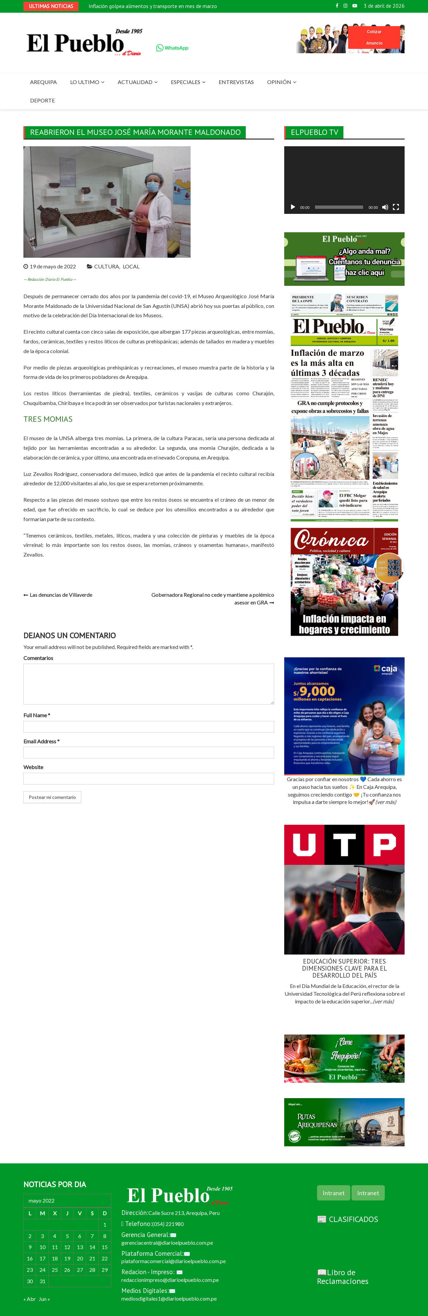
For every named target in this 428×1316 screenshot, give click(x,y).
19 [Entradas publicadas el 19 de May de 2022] (67, 1258)
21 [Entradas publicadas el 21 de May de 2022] (92, 1258)
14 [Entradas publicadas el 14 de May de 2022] (92, 1247)
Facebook (337, 6)
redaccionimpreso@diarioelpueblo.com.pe (170, 1280)
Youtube (354, 6)
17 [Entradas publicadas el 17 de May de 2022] (42, 1258)
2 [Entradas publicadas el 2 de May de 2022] (29, 1236)
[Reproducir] (293, 207)
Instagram (345, 6)
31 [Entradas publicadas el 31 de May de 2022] (42, 1281)
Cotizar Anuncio (374, 37)
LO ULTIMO (84, 82)
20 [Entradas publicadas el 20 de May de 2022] (80, 1258)
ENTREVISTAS (236, 82)
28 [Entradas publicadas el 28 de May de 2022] (92, 1269)
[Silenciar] (385, 207)
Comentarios (38, 658)
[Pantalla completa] (396, 207)
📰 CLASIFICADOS (347, 1219)
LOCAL (131, 266)
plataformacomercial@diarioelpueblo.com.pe (173, 1261)
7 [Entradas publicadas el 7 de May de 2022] (92, 1236)
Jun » (44, 1299)
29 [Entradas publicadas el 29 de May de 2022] (105, 1269)
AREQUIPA (43, 82)
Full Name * (36, 715)
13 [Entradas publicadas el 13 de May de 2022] (80, 1247)
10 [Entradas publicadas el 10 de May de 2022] (42, 1247)
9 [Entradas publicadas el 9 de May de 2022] (29, 1247)
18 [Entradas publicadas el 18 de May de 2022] (55, 1258)
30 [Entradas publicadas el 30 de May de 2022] (30, 1281)
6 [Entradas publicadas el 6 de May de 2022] (79, 1236)
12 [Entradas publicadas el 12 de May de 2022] (67, 1247)
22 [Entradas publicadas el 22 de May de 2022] (105, 1258)
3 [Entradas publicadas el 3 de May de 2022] (42, 1236)
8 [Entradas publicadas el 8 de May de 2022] (104, 1236)
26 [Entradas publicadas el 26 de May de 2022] (67, 1269)
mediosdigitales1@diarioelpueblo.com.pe (169, 1298)
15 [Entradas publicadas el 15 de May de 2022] (105, 1247)
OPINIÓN (279, 82)
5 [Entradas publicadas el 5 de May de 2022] (67, 1236)
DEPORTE (42, 100)
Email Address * (41, 741)
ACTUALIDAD (135, 82)
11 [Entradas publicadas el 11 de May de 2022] (55, 1247)
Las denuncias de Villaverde (61, 594)
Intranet (334, 1193)
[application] (344, 180)
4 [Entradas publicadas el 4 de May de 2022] (54, 1236)
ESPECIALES (185, 82)
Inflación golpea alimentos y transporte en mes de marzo (153, 6)
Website (33, 767)
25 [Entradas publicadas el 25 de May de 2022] (55, 1269)
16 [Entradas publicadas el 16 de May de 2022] (30, 1258)
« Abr (29, 1299)
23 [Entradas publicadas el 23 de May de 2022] (30, 1269)
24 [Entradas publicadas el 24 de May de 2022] (42, 1269)
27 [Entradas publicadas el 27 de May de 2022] (80, 1269)
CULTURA (106, 266)
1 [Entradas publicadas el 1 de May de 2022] (104, 1224)
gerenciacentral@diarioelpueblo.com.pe (167, 1242)
